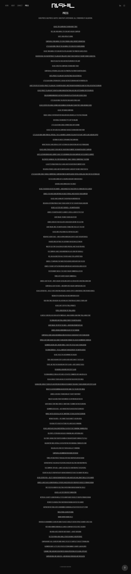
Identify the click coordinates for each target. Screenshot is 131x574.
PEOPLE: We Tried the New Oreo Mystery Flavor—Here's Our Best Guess (65, 364)
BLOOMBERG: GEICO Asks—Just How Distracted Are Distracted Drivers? (65, 409)
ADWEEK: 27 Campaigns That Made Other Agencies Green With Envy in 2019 (65, 261)
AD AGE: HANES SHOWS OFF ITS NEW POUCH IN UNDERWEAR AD (65, 198)
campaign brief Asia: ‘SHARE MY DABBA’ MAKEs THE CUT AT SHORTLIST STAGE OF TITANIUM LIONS (65, 541)
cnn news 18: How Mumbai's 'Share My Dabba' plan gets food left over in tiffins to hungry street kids (65, 522)
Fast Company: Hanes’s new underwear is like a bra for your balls (65, 251)
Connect (20, 6)
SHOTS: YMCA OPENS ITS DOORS (65, 36)
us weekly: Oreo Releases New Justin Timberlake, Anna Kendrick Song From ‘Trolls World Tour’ (65, 315)
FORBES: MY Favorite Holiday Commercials (65, 276)
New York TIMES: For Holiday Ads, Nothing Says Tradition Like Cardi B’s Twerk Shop (65, 300)
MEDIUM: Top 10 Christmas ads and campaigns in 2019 (65, 296)
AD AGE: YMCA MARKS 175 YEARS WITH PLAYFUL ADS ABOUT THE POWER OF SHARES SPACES (65, 51)
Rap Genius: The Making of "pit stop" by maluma (65, 120)
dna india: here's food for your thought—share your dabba (65, 532)
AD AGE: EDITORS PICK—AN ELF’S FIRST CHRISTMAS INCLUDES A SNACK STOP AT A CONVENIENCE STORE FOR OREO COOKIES (65, 291)
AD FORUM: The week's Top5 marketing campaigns (65, 140)
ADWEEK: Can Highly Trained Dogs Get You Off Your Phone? (65, 394)
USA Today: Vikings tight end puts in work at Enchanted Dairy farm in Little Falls (65, 438)
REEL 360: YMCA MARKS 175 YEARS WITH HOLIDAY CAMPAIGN (65, 31)
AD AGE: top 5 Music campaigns (65, 110)
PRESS (27, 6)
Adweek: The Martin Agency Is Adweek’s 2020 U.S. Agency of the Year (65, 212)
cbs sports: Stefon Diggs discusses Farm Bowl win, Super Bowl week (65, 433)
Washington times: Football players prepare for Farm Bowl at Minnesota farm (65, 443)
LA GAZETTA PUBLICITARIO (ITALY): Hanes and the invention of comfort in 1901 (65, 164)
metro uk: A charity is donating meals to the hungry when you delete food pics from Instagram (65, 497)
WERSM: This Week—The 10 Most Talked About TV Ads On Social (65, 418)
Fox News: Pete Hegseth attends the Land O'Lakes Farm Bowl (65, 423)
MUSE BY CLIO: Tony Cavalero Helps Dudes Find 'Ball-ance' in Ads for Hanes (65, 246)
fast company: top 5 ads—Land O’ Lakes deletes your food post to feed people (65, 468)
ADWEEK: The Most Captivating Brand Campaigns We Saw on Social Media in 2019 (65, 266)
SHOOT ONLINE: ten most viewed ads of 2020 (65, 217)
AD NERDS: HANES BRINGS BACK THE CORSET (65, 184)
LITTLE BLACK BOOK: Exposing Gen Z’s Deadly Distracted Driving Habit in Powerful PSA (65, 81)
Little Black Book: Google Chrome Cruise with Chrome (65, 125)
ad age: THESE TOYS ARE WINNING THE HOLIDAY (65, 355)
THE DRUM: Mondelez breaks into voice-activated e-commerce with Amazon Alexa (65, 374)
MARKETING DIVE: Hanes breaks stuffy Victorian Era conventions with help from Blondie (65, 144)
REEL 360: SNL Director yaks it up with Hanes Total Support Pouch (65, 256)
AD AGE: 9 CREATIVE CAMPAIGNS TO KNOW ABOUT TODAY (65, 66)
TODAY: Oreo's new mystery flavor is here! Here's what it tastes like (65, 359)
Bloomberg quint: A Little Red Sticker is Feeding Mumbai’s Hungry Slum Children (65, 546)
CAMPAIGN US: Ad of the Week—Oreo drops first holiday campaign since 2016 (65, 286)
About (13, 6)
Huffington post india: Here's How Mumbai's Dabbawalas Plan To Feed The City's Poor (65, 507)
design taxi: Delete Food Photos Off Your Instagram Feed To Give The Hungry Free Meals (65, 473)
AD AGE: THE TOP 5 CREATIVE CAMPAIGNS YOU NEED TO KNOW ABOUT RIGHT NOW (65, 130)
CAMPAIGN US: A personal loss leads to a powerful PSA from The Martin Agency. (65, 71)
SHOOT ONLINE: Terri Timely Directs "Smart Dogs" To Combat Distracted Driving (65, 404)
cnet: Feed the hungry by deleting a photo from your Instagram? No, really (65, 487)
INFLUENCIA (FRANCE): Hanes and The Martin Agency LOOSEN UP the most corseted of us (65, 169)
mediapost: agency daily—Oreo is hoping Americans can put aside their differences (65, 237)
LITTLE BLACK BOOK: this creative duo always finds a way (65, 100)
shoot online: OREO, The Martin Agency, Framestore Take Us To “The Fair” (65, 227)
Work (7, 6)
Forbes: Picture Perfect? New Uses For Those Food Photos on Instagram (65, 458)
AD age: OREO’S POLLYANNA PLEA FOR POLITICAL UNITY (65, 232)
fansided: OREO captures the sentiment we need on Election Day (65, 242)
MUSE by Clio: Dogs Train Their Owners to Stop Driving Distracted (65, 399)
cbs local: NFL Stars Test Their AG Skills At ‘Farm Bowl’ (65, 448)
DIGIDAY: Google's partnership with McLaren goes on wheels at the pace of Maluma (65, 115)
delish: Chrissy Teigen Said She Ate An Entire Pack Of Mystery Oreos (65, 379)
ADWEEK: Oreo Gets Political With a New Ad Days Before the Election (65, 222)
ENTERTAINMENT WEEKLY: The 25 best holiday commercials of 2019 (65, 271)
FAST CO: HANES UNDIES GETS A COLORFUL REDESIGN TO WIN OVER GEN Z (65, 179)
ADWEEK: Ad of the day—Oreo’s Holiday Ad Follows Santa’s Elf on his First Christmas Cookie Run (65, 281)
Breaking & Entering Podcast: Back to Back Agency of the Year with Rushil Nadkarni (65, 203)
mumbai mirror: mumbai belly (65, 517)
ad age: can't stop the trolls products (65, 305)
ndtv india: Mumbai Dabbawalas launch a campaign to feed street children (65, 527)
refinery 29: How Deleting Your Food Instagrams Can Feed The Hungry (65, 502)
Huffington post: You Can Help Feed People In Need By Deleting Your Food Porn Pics (65, 463)
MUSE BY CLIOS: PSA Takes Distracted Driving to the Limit (65, 61)
